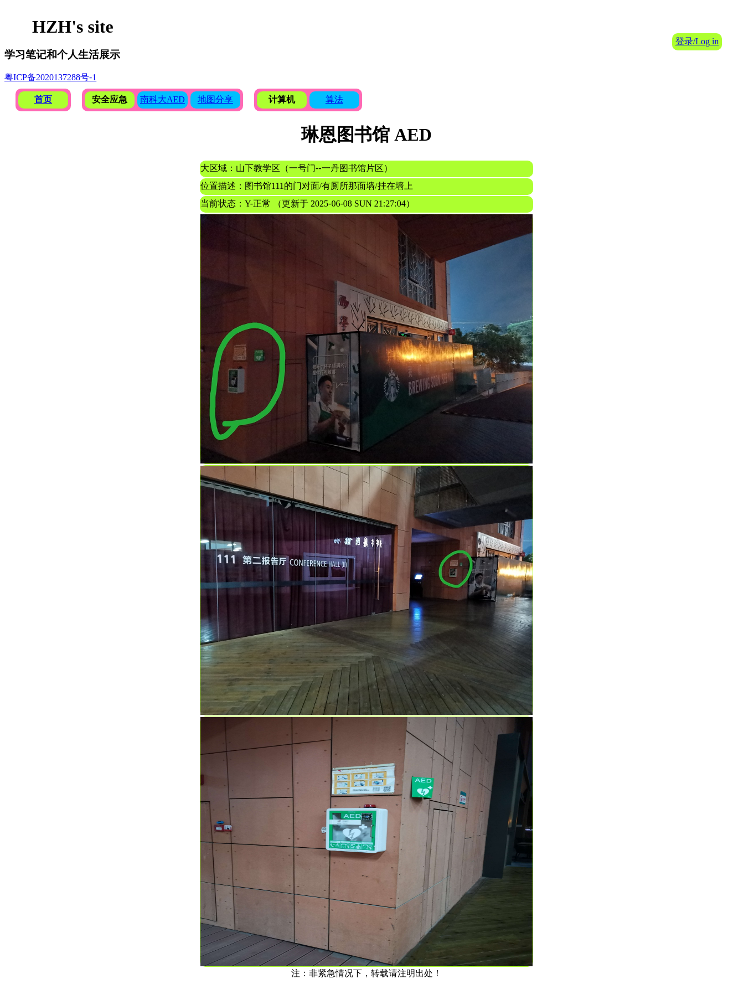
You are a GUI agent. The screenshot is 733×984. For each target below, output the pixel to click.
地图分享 (215, 99)
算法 (334, 99)
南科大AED (162, 99)
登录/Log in (697, 41)
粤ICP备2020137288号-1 (50, 77)
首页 (43, 99)
